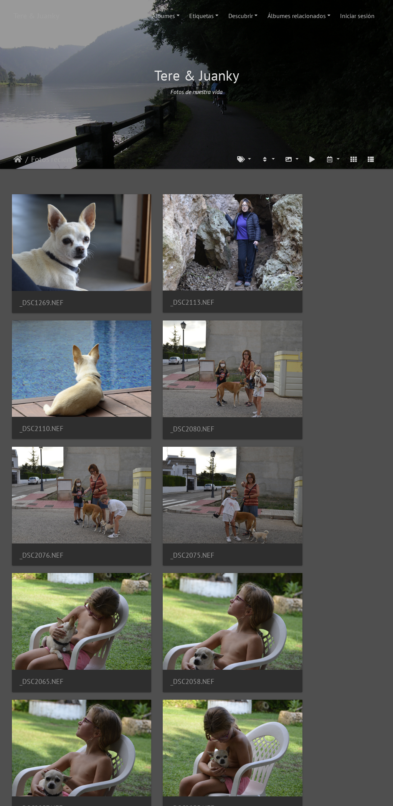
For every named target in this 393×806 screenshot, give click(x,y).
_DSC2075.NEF (295, 395)
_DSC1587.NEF (294, 724)
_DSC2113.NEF (168, 286)
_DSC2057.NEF (294, 505)
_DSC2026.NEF (168, 615)
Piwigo (219, 793)
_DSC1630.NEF (41, 724)
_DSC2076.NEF (168, 395)
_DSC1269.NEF (41, 286)
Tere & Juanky (36, 16)
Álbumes (163, 16)
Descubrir (240, 16)
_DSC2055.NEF (41, 615)
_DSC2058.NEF (168, 505)
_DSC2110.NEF (295, 286)
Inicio (17, 159)
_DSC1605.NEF (168, 724)
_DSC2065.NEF (41, 505)
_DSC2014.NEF (295, 615)
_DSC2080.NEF (41, 395)
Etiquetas (201, 16)
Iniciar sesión (357, 16)
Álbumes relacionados (297, 16)
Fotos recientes (56, 159)
